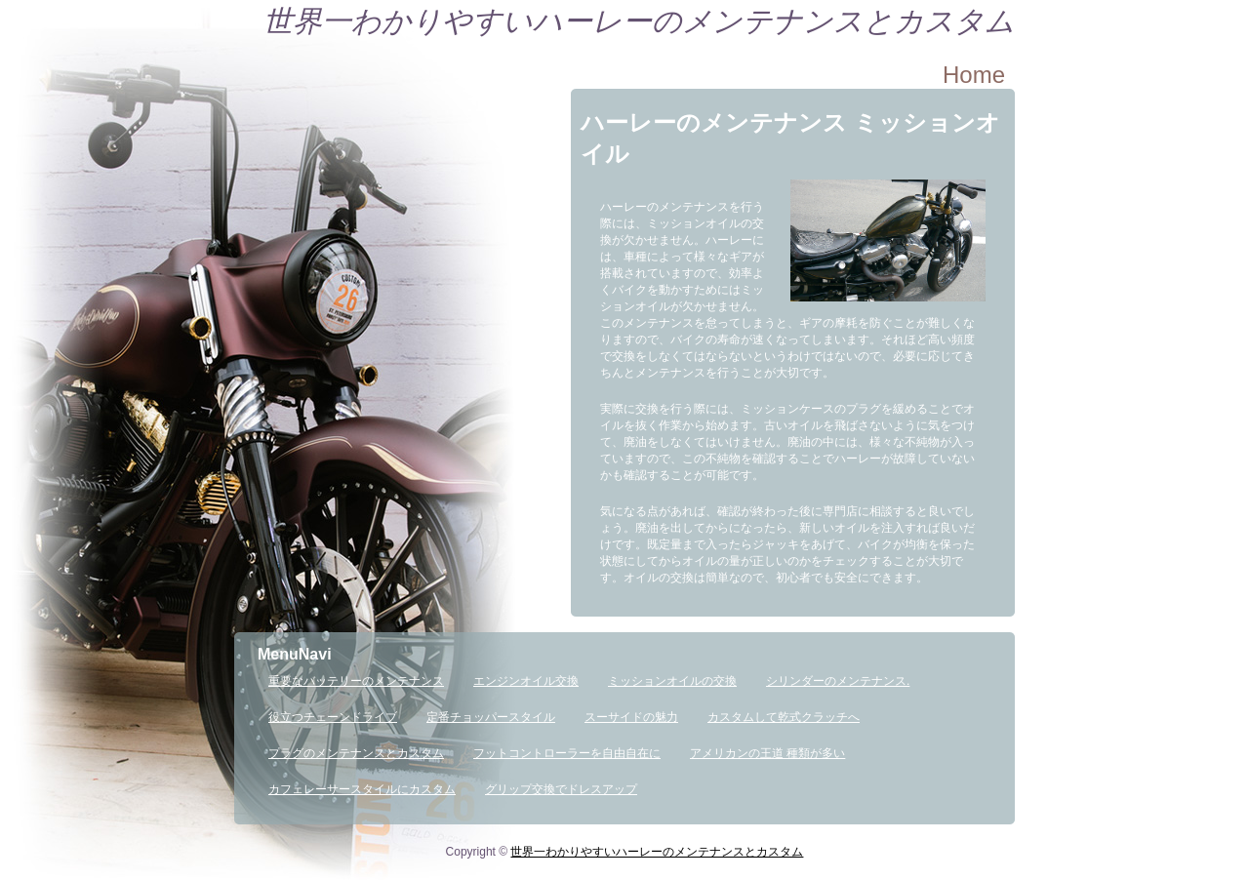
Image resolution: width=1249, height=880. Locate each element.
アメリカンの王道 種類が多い (767, 753)
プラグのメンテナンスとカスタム (356, 753)
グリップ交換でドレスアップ (561, 789)
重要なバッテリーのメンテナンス (356, 681)
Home (974, 74)
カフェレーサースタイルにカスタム (362, 789)
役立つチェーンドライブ (332, 717)
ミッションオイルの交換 (672, 681)
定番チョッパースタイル (490, 717)
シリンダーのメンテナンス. (837, 681)
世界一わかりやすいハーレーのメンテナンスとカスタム (639, 21)
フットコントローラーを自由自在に (567, 753)
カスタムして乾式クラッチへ (783, 717)
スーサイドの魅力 (631, 717)
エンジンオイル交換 (526, 681)
